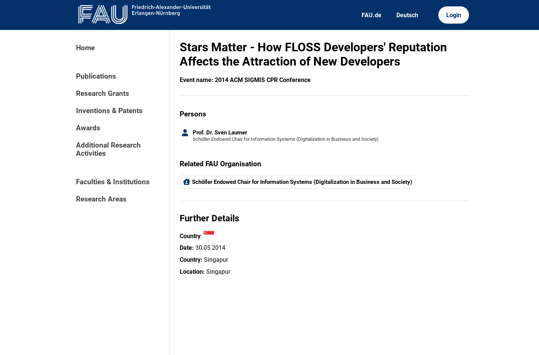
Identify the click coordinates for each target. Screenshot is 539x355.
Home (85, 48)
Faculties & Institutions (113, 182)
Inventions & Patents (109, 111)
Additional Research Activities (108, 149)
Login (453, 15)
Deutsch (407, 15)
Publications (96, 76)
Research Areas (101, 199)
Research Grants (102, 93)
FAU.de (371, 15)
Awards (88, 128)
